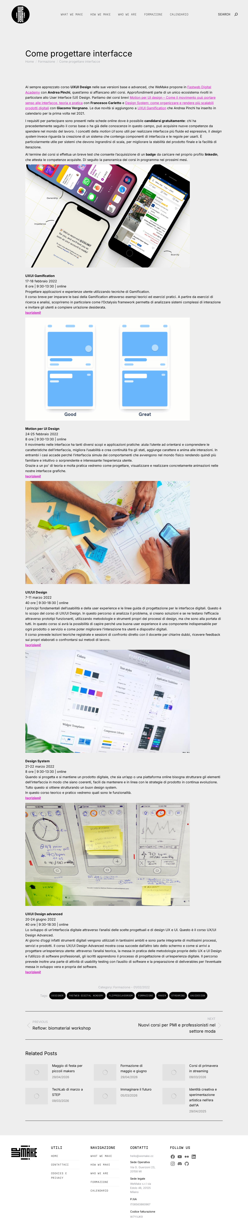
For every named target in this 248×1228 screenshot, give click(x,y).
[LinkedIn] (194, 1157)
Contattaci (60, 1164)
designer (57, 995)
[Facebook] (173, 1157)
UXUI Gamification (152, 108)
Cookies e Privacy (59, 1175)
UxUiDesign (197, 995)
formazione (145, 995)
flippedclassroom (121, 995)
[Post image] (36, 1072)
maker (162, 995)
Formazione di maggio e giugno (134, 1068)
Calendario (99, 1190)
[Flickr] (187, 1157)
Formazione (121, 987)
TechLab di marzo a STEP (67, 1092)
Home (54, 1156)
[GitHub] (187, 1164)
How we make (100, 1164)
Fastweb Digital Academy (86, 995)
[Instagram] (173, 1164)
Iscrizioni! (33, 972)
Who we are (99, 1173)
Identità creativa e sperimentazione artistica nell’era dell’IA (203, 1097)
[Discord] (180, 1164)
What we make (101, 1156)
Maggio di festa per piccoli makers (67, 1068)
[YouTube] (180, 1157)
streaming (178, 995)
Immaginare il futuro (136, 1089)
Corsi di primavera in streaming (203, 1068)
